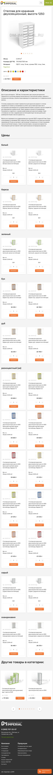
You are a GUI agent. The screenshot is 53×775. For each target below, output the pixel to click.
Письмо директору (7, 737)
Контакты (4, 764)
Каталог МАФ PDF (6, 762)
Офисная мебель (22, 753)
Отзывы (3, 757)
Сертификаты (5, 755)
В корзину (13, 181)
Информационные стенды (25, 750)
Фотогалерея (4, 746)
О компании (4, 748)
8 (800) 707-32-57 (8, 729)
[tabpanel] (26, 35)
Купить (20, 698)
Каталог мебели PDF (6, 759)
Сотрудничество (5, 753)
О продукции (4, 750)
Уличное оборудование (24, 755)
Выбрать (16, 79)
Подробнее (6, 67)
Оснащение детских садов (25, 746)
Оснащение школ (22, 748)
